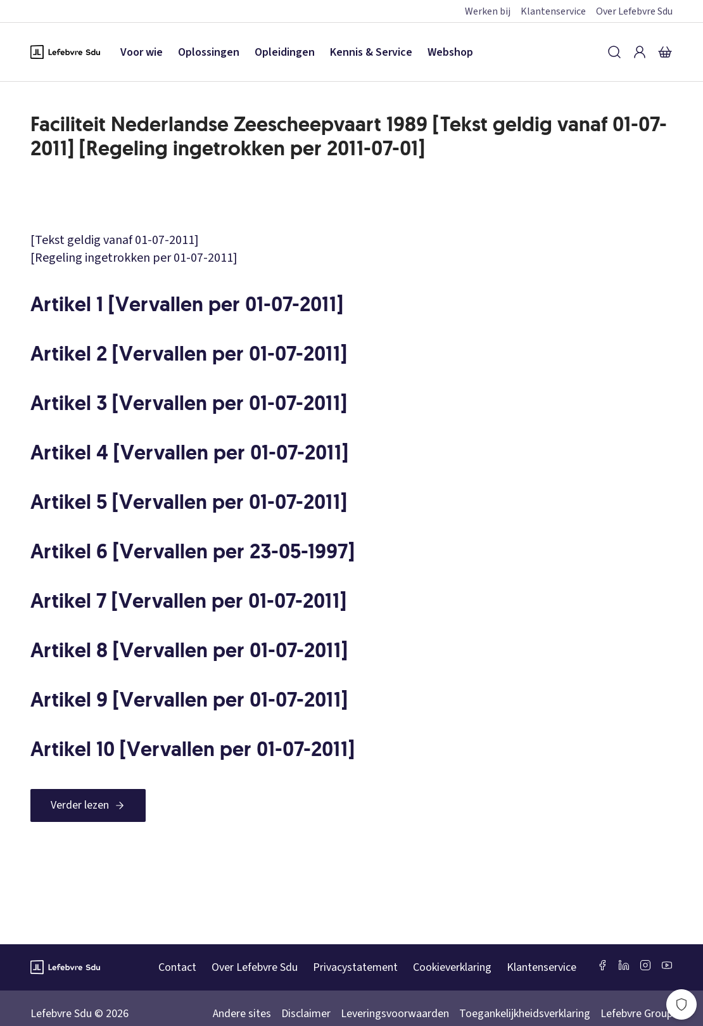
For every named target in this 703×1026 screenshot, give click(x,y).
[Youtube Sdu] (667, 965)
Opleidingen (285, 52)
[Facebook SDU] (602, 965)
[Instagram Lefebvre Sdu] (645, 965)
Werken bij (487, 11)
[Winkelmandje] (665, 52)
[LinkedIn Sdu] (624, 965)
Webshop (450, 52)
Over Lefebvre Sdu (634, 11)
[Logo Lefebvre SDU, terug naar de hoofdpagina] (65, 52)
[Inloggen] (639, 52)
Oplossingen (208, 52)
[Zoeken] (614, 52)
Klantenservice (553, 11)
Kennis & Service (371, 52)
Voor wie (141, 52)
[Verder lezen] (88, 805)
